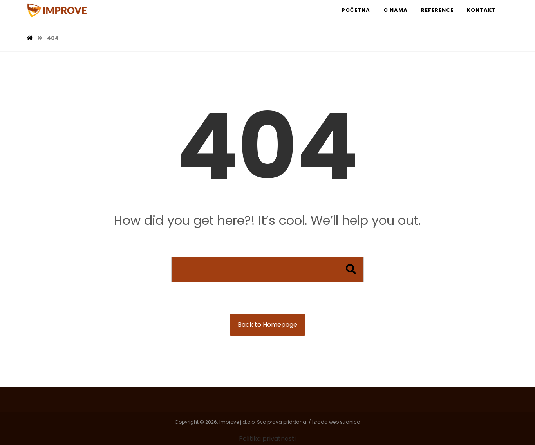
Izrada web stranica (336, 422)
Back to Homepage (267, 324)
